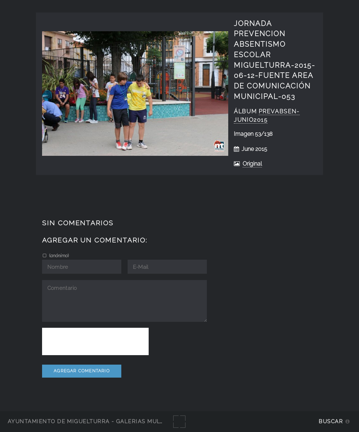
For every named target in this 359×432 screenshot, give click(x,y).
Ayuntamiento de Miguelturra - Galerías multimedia (96, 421)
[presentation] (95, 341)
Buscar (331, 421)
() (58, 255)
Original (252, 163)
